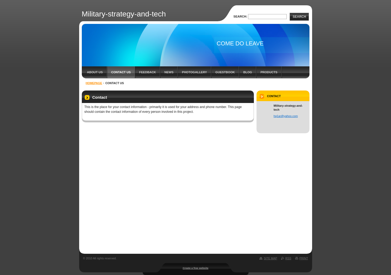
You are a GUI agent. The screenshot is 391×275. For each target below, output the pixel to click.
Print (303, 258)
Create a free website (195, 268)
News (168, 72)
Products (268, 72)
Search (299, 17)
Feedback (147, 72)
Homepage (94, 83)
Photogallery (194, 72)
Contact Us (121, 72)
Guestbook (225, 72)
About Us (95, 72)
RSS (288, 258)
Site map (270, 258)
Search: (240, 16)
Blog (247, 72)
